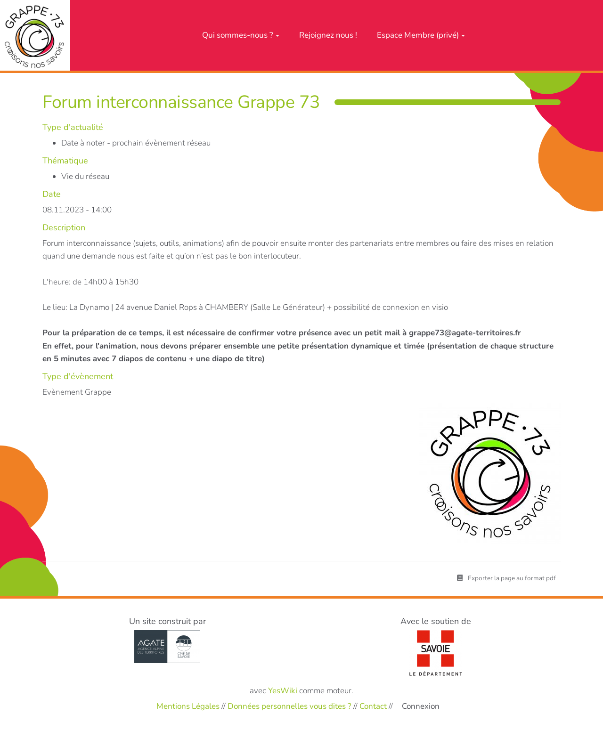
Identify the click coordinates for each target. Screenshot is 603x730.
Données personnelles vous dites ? (289, 705)
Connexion (421, 706)
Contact (373, 705)
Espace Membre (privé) (421, 35)
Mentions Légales (188, 705)
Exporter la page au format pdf (506, 578)
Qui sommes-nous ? (240, 35)
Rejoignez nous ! (328, 35)
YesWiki (282, 690)
